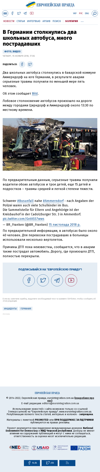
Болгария (71, 21)
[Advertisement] (50, 340)
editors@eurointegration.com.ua (60, 403)
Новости (8, 21)
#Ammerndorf (53, 201)
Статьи (21, 21)
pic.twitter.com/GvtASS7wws (23, 219)
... (82, 21)
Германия (26, 308)
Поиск (56, 21)
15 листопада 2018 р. (64, 225)
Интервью (33, 21)
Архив (46, 21)
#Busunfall (25, 201)
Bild (35, 94)
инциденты (10, 308)
